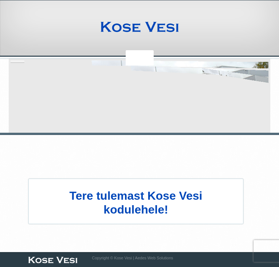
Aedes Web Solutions (154, 258)
